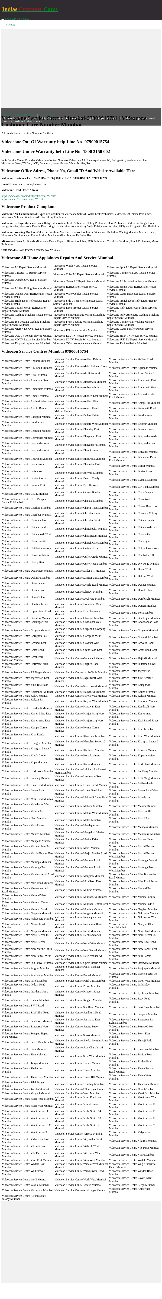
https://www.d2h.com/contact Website (22, 199)
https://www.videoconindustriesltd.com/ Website (28, 195)
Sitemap (17, 114)
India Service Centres (17, 18)
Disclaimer (30, 114)
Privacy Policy (46, 114)
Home (11, 24)
